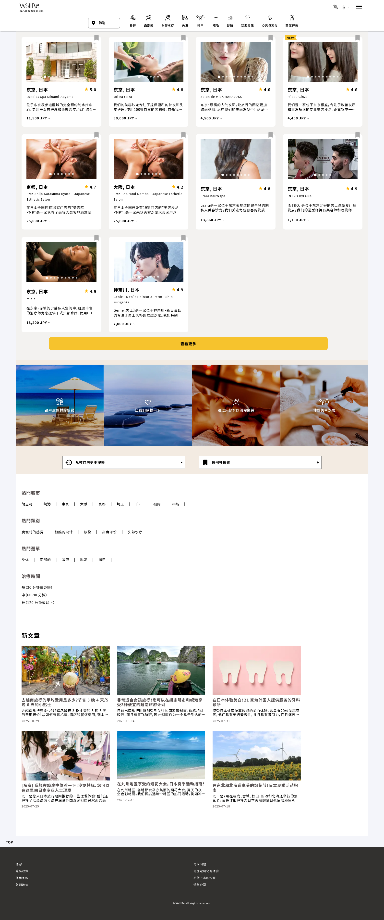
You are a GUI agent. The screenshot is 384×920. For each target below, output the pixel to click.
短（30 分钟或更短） (37, 587)
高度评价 (109, 531)
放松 (87, 531)
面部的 (45, 559)
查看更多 (188, 343)
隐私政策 (22, 871)
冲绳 (175, 503)
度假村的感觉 (33, 531)
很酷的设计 (64, 531)
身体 (25, 559)
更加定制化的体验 (206, 871)
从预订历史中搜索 (85, 462)
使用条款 (22, 878)
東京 (65, 503)
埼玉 (120, 503)
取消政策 (22, 884)
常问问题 (199, 864)
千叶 (139, 503)
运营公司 (199, 884)
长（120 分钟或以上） (38, 602)
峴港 (47, 503)
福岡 (157, 503)
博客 (19, 864)
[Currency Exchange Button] (345, 7)
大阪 (83, 503)
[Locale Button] (335, 7)
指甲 (102, 559)
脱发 (83, 559)
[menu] (359, 7)
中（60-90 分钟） (35, 594)
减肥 (65, 559)
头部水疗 (135, 531)
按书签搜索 (216, 462)
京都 (102, 503)
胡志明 (27, 503)
